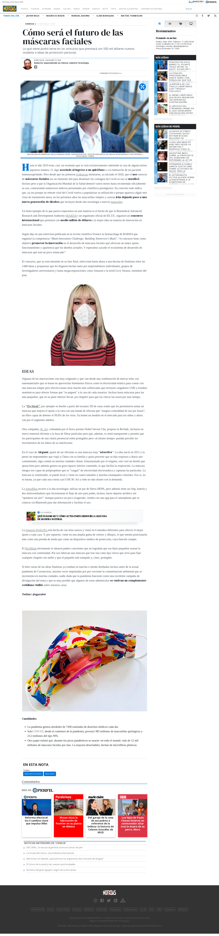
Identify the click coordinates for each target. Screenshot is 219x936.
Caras (50, 909)
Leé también (46, 512)
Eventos (109, 8)
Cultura (74, 8)
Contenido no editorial (175, 8)
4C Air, (44, 429)
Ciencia (86, 8)
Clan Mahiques (105, 15)
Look (143, 909)
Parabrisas (115, 909)
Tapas (129, 8)
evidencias (82, 174)
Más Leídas (162, 57)
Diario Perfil (38, 909)
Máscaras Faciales (33, 774)
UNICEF (38, 731)
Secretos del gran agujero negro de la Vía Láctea (51, 869)
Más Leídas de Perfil (168, 126)
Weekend (101, 909)
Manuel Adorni (80, 15)
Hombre (89, 909)
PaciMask (31, 548)
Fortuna (77, 909)
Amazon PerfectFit (36, 530)
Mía (159, 909)
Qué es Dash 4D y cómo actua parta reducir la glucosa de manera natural (72, 518)
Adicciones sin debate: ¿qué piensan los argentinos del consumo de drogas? (64, 858)
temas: (26, 770)
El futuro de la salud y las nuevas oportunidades (50, 864)
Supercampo (131, 909)
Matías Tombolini (131, 15)
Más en (37, 790)
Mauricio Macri (55, 15)
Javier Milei (33, 15)
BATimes (183, 909)
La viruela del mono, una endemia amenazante (50, 853)
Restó (119, 8)
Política (25, 8)
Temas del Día (11, 15)
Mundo (63, 8)
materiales (116, 201)
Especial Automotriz (147, 8)
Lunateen (169, 909)
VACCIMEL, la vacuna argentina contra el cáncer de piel (54, 847)
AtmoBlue (31, 488)
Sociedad (38, 8)
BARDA (72, 215)
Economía (51, 8)
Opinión (97, 8)
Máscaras (49, 774)
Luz (151, 909)
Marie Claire (63, 909)
